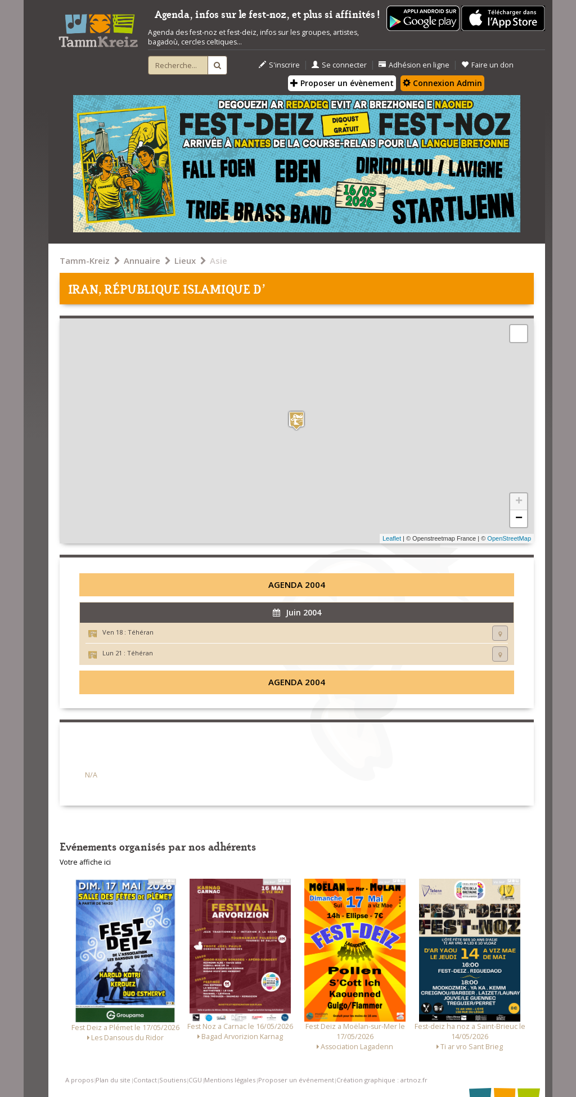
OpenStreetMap (509, 538)
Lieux (185, 260)
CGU (195, 1080)
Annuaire (142, 260)
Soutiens (172, 1080)
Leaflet (391, 538)
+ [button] (519, 501)
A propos (79, 1080)
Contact (145, 1080)
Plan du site (113, 1080)
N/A (91, 775)
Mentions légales (229, 1080)
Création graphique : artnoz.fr (382, 1080)
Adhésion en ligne (414, 65)
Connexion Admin (442, 83)
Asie (218, 260)
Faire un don (487, 65)
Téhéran (141, 632)
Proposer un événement (296, 1080)
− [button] (519, 518)
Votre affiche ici (85, 862)
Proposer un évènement (342, 83)
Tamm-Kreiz (85, 260)
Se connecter (339, 65)
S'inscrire (279, 65)
